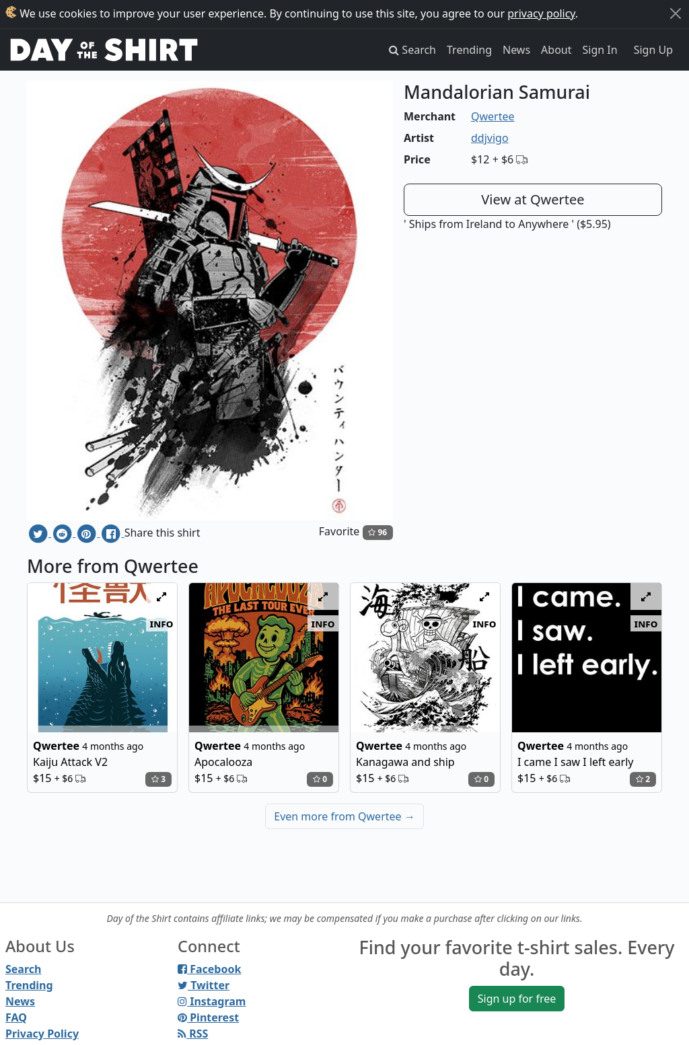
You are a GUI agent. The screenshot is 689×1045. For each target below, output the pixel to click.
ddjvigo (490, 137)
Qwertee (493, 116)
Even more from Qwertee (344, 816)
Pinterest (208, 1017)
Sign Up (653, 49)
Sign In (600, 49)
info (162, 623)
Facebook (209, 969)
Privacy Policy (42, 1033)
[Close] (675, 13)
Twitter (203, 985)
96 (377, 532)
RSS (193, 1033)
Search (23, 969)
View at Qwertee (532, 199)
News (516, 49)
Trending (469, 49)
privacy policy (541, 13)
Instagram (212, 1001)
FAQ (16, 1017)
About (556, 49)
